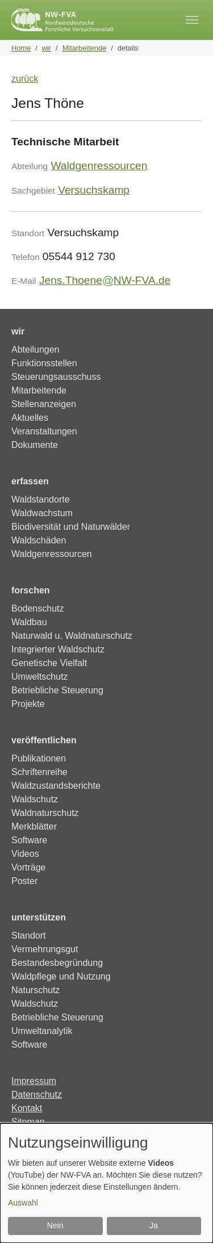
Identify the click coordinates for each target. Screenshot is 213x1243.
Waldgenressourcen (99, 165)
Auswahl (23, 1202)
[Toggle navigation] (192, 20)
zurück (24, 78)
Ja (153, 1225)
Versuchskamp (94, 190)
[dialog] (106, 1183)
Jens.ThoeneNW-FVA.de (105, 280)
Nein (55, 1225)
